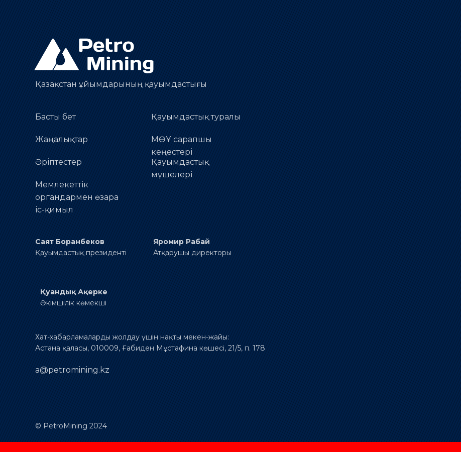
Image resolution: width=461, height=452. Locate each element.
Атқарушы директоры (192, 252)
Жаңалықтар (61, 139)
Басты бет (55, 117)
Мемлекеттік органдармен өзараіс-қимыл (77, 197)
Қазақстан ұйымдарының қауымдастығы (121, 84)
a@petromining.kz (72, 370)
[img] (95, 56)
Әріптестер (58, 162)
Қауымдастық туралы (196, 117)
